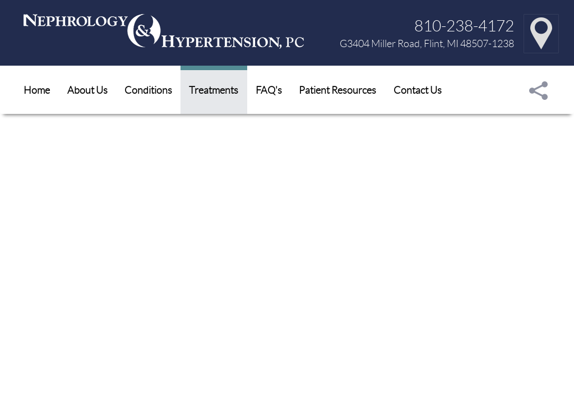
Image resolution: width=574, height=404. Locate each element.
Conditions (148, 90)
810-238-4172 (464, 25)
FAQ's (269, 90)
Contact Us (418, 90)
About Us (87, 90)
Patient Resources (337, 90)
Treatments (213, 90)
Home (37, 90)
